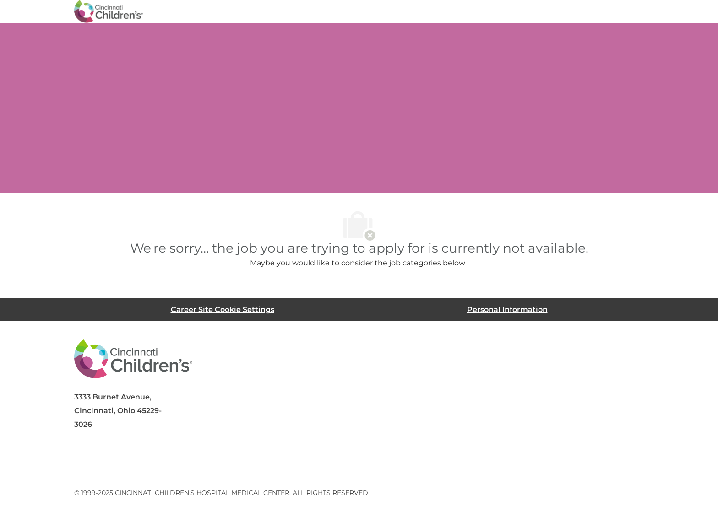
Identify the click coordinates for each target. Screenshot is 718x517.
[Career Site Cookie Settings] (222, 309)
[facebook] (85, 457)
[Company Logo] (108, 11)
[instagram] (195, 457)
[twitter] (158, 457)
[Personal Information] (507, 309)
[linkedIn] (122, 457)
